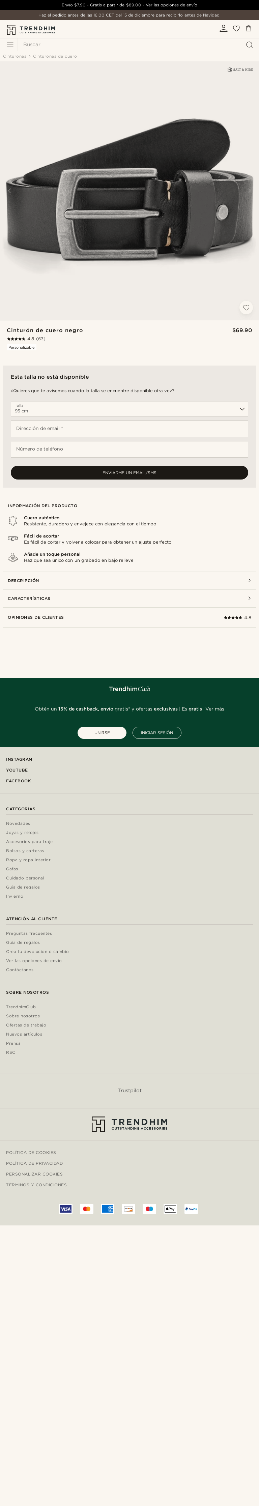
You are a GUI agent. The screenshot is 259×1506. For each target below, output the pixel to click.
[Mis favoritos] (236, 31)
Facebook (18, 780)
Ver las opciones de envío (171, 4)
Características (129, 598)
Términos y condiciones (36, 1184)
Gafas (12, 869)
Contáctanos (20, 970)
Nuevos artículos (24, 1034)
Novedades (18, 823)
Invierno (14, 896)
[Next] (249, 190)
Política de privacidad (34, 1163)
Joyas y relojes (22, 833)
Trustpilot (130, 1091)
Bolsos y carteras (25, 851)
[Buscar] (137, 44)
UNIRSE (102, 732)
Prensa (13, 1043)
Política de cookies (31, 1152)
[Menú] (10, 45)
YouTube (17, 770)
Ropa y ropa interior (28, 860)
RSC (11, 1052)
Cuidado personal (25, 878)
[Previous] (9, 190)
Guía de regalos (23, 887)
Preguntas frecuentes (29, 933)
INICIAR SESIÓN (157, 732)
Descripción (129, 580)
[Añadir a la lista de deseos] (246, 307)
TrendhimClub (21, 1007)
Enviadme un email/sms (129, 472)
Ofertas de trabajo (26, 1025)
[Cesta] (248, 29)
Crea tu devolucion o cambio (37, 952)
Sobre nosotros (23, 1016)
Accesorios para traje (29, 842)
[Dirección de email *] (129, 429)
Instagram (19, 759)
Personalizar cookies (34, 1174)
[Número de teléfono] (129, 449)
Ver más (214, 709)
